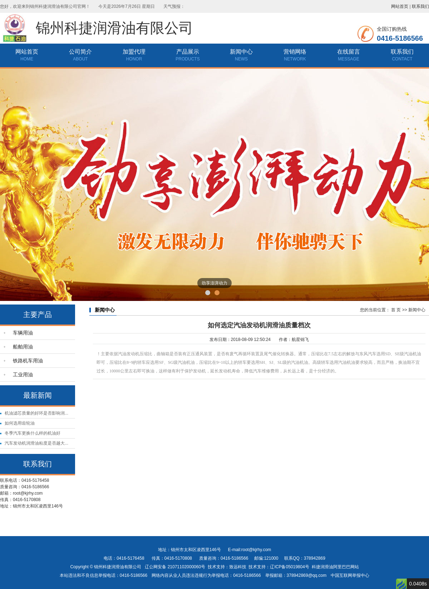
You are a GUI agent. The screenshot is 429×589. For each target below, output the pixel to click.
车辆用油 (23, 333)
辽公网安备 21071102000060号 (175, 566)
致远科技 (237, 566)
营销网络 (294, 52)
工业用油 (23, 374)
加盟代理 (134, 52)
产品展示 (187, 52)
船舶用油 (23, 347)
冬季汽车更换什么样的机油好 (32, 433)
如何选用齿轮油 (20, 423)
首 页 (396, 309)
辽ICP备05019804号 (289, 566)
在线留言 (348, 52)
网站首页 (399, 6)
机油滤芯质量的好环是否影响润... (36, 413)
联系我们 (420, 6)
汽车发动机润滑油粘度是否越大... (36, 443)
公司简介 (80, 52)
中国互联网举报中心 (350, 575)
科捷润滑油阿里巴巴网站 (335, 566)
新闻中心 (241, 52)
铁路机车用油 (28, 360)
